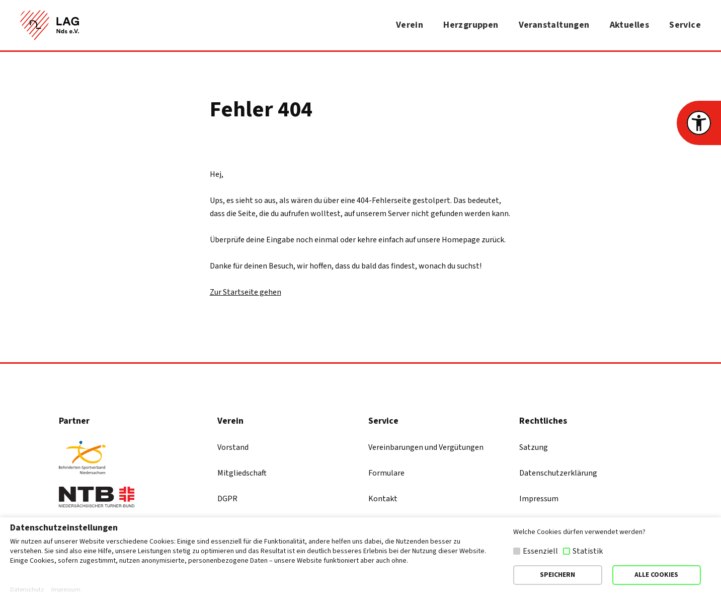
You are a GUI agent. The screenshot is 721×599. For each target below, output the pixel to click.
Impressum (538, 498)
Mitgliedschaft (242, 473)
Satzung (533, 447)
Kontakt (382, 498)
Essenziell (540, 551)
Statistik (588, 551)
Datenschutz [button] (27, 590)
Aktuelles (630, 25)
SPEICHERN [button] (557, 575)
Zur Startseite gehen (245, 292)
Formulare (386, 473)
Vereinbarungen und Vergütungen (426, 447)
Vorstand (233, 447)
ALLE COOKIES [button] (656, 575)
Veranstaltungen (554, 25)
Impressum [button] (66, 590)
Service (685, 25)
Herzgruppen (470, 25)
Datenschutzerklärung (558, 473)
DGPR (227, 498)
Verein (409, 25)
